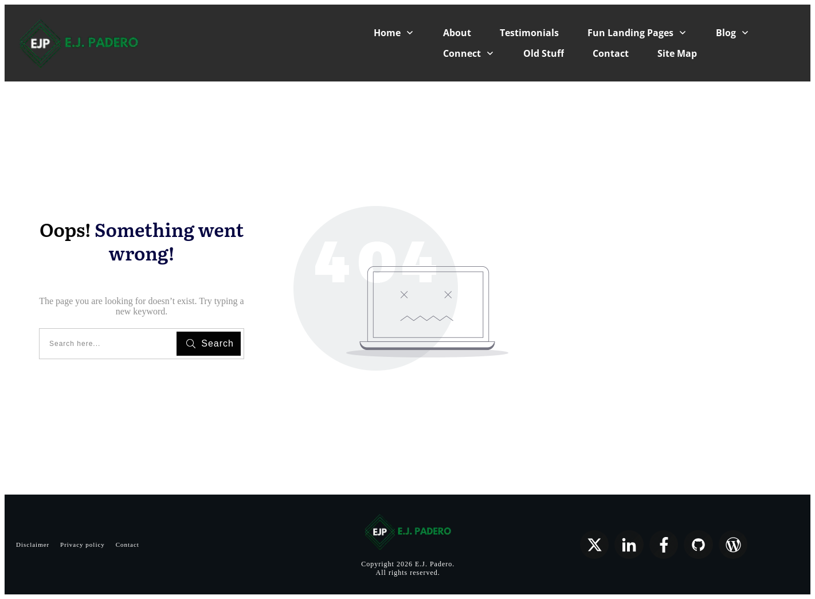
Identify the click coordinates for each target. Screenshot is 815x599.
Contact (127, 544)
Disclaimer (32, 544)
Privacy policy (82, 544)
